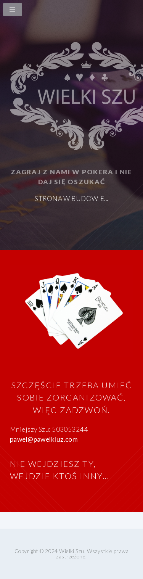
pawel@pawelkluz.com (44, 439)
